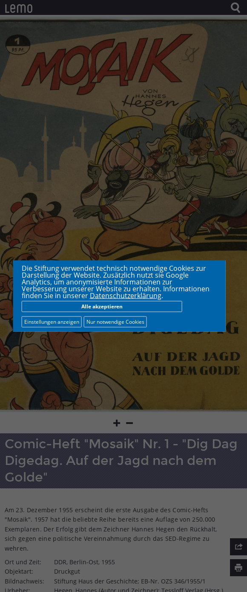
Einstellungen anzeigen (51, 321)
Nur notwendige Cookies (115, 321)
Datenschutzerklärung (125, 295)
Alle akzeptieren (102, 306)
